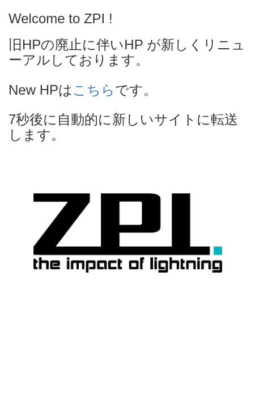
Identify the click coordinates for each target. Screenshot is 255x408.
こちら (94, 89)
